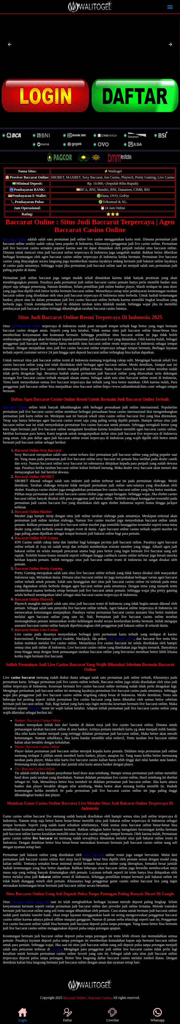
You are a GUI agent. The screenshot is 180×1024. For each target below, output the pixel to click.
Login (22, 1015)
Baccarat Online (14, 239)
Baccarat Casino (15, 407)
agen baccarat (93, 855)
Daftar (67, 1015)
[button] (10, 44)
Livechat (112, 1015)
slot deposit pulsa (121, 639)
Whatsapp (157, 1015)
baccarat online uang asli (30, 902)
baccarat (35, 708)
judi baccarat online (25, 326)
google (56, 949)
